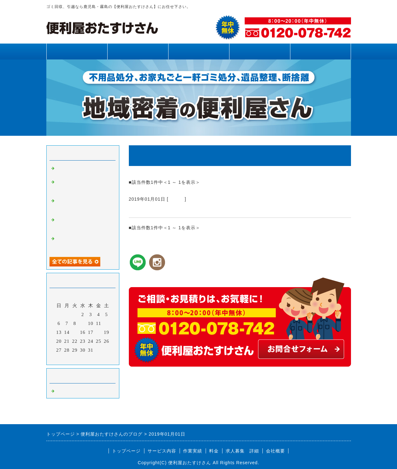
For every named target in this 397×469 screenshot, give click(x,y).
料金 (259, 51)
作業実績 (198, 51)
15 (74, 332)
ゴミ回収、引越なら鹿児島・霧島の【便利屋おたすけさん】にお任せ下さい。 (234, 210)
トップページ (77, 51)
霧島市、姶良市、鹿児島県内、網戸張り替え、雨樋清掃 (84, 224)
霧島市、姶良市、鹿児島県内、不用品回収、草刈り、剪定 (84, 205)
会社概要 (275, 450)
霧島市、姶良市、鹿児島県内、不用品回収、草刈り (84, 243)
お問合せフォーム (320, 51)
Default (177, 199)
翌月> (95, 358)
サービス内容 (138, 51)
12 (106, 323)
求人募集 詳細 (242, 450)
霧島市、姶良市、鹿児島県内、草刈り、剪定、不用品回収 (84, 187)
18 (98, 332)
